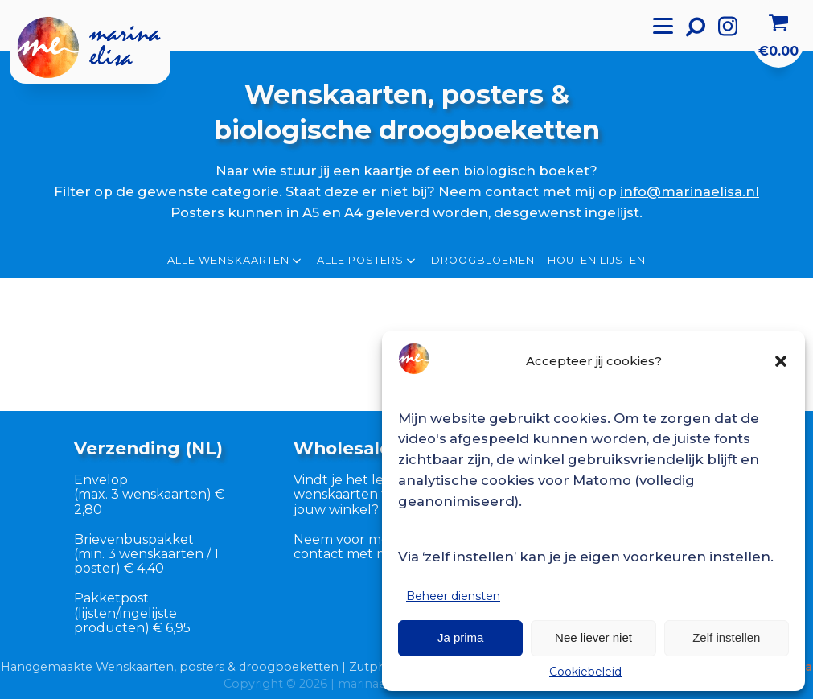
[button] (781, 361)
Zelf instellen (726, 637)
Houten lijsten (597, 260)
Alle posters (367, 260)
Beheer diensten (453, 596)
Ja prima (460, 637)
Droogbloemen (483, 260)
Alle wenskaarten (235, 260)
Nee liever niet (593, 637)
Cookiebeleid (585, 671)
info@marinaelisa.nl (689, 191)
